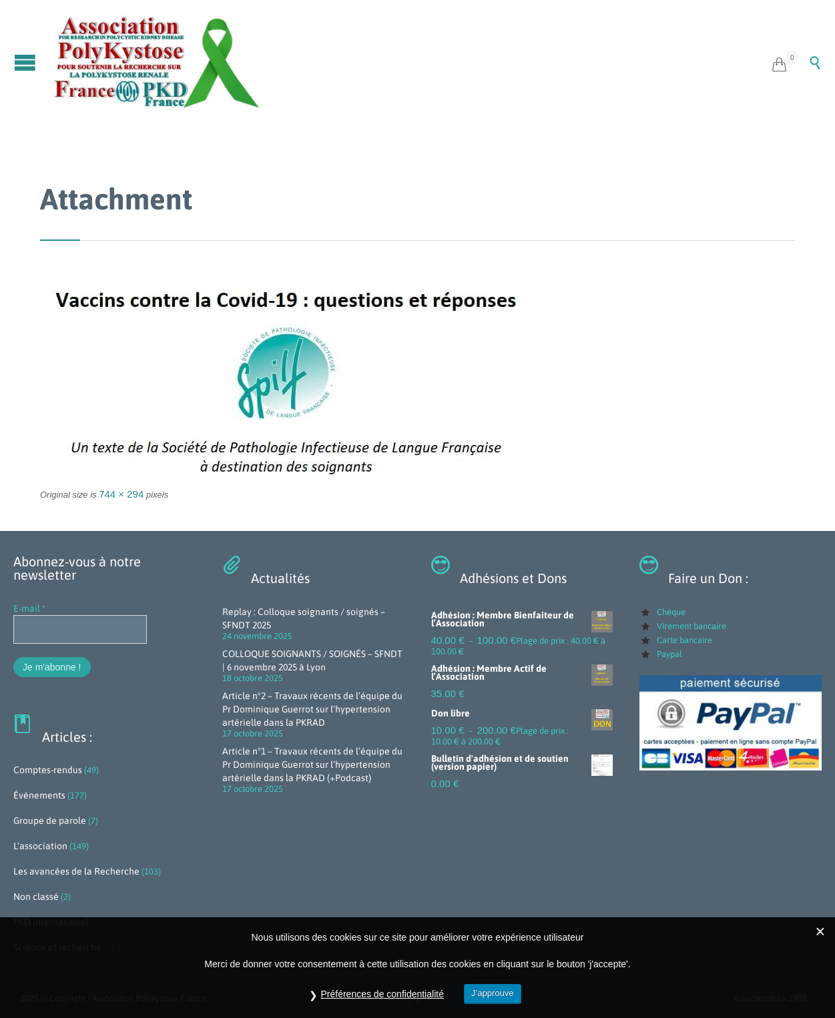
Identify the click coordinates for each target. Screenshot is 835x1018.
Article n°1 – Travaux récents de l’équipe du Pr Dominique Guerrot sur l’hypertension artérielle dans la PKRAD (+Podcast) (312, 764)
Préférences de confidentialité (381, 994)
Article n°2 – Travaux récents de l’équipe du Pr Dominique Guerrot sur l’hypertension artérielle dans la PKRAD (312, 709)
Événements (39, 795)
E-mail (29, 608)
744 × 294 (121, 494)
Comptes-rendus (47, 770)
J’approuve (492, 993)
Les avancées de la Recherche (76, 871)
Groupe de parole (49, 820)
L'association (40, 846)
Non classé (36, 896)
